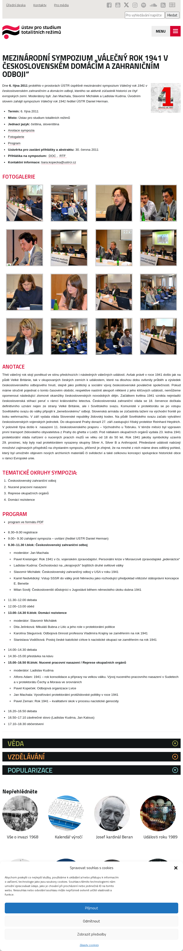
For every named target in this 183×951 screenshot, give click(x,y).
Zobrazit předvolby (91, 934)
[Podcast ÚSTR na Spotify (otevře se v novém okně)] (143, 5)
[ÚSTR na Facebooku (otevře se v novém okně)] (109, 5)
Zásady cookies (89, 945)
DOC (52, 156)
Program (14, 143)
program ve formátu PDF (26, 522)
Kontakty (41, 5)
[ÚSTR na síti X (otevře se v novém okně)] (126, 5)
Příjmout (91, 908)
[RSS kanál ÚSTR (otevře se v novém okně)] (163, 5)
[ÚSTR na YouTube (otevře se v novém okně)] (117, 5)
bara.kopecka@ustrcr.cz (58, 162)
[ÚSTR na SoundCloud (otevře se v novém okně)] (153, 5)
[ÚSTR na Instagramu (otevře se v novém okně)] (135, 5)
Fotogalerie (16, 137)
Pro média (63, 5)
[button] (175, 868)
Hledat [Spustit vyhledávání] (172, 15)
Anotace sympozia (21, 130)
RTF (63, 156)
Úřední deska (16, 5)
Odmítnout (91, 921)
